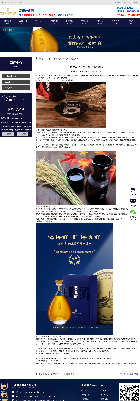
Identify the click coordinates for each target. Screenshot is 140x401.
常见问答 (9, 88)
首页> (41, 59)
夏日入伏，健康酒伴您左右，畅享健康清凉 (58, 374)
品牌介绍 (85, 395)
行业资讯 (9, 82)
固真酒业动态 (10, 76)
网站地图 (118, 2)
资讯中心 (104, 395)
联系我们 (136, 2)
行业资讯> (49, 59)
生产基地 (85, 399)
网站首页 (85, 391)
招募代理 (104, 399)
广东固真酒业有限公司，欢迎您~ (12, 2)
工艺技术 (104, 391)
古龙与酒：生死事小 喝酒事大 (66, 59)
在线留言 (127, 2)
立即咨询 (8, 134)
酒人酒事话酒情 (132, 374)
